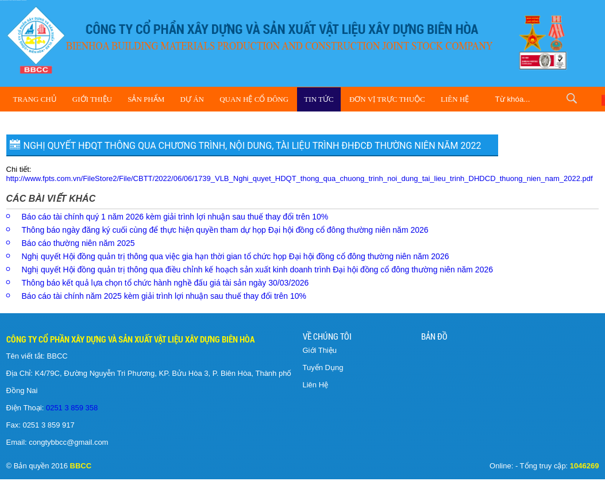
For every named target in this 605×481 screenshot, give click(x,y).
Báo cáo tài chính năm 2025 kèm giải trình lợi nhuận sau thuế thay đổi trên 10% (164, 296)
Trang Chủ (35, 99)
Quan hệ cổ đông (253, 99)
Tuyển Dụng (323, 367)
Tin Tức (318, 99)
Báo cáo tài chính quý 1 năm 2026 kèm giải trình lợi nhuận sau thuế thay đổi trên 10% (175, 216)
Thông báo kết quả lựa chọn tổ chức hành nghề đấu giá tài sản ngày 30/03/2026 (165, 282)
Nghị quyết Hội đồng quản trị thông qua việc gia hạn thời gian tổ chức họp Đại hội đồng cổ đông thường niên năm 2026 (235, 256)
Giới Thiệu (92, 99)
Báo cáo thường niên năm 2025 (78, 243)
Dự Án (192, 99)
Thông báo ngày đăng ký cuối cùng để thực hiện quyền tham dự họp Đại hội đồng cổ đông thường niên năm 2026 (225, 229)
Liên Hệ (455, 99)
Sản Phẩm (146, 99)
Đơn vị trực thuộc (387, 99)
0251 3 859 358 (71, 407)
